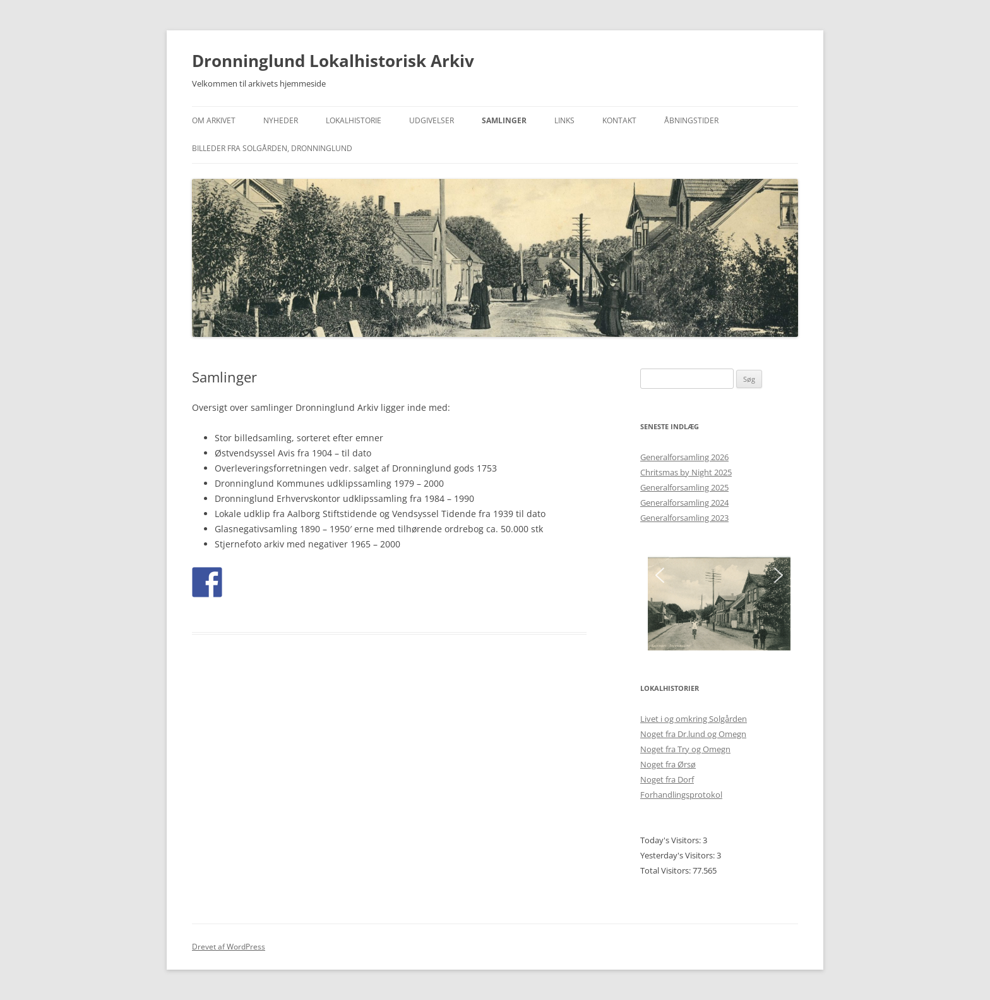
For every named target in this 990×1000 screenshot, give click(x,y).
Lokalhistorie (353, 120)
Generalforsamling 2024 (684, 502)
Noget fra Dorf (667, 779)
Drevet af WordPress (228, 946)
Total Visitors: (666, 870)
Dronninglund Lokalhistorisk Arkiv (333, 60)
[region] (719, 603)
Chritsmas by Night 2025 (686, 472)
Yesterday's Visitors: (678, 855)
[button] (660, 575)
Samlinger (504, 120)
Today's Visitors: (671, 840)
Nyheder (280, 120)
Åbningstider (691, 120)
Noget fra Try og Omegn (685, 749)
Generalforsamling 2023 (684, 517)
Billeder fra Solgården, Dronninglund (272, 148)
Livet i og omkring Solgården (693, 718)
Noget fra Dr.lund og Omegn (693, 734)
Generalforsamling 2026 (684, 457)
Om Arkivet (214, 120)
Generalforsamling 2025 (684, 487)
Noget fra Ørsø (668, 764)
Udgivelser (431, 120)
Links (564, 120)
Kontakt (619, 120)
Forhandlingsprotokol (681, 794)
